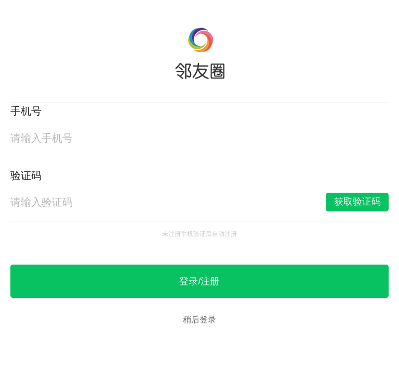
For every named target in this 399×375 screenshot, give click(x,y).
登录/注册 (199, 281)
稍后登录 (199, 319)
